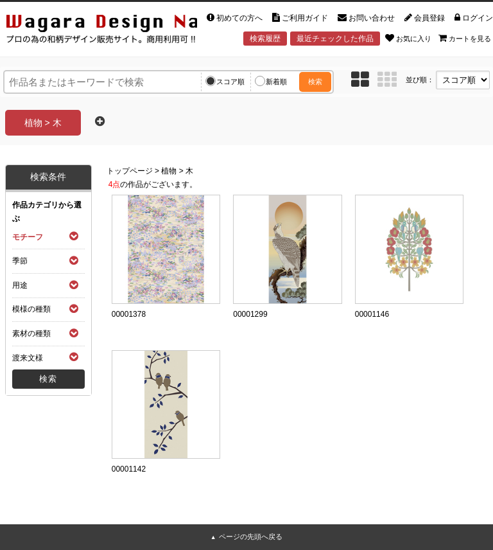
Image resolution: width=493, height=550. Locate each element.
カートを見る (464, 37)
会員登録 (424, 17)
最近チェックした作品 (335, 38)
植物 (169, 170)
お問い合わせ (366, 17)
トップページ (130, 170)
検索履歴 (265, 38)
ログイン (473, 17)
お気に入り (408, 37)
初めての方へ (235, 17)
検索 (315, 81)
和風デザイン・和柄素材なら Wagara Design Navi (98, 27)
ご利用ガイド (300, 17)
